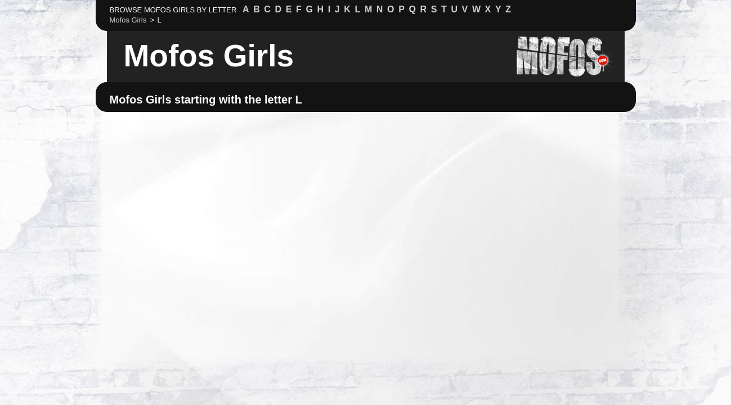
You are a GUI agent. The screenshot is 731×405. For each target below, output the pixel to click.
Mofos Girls (209, 55)
